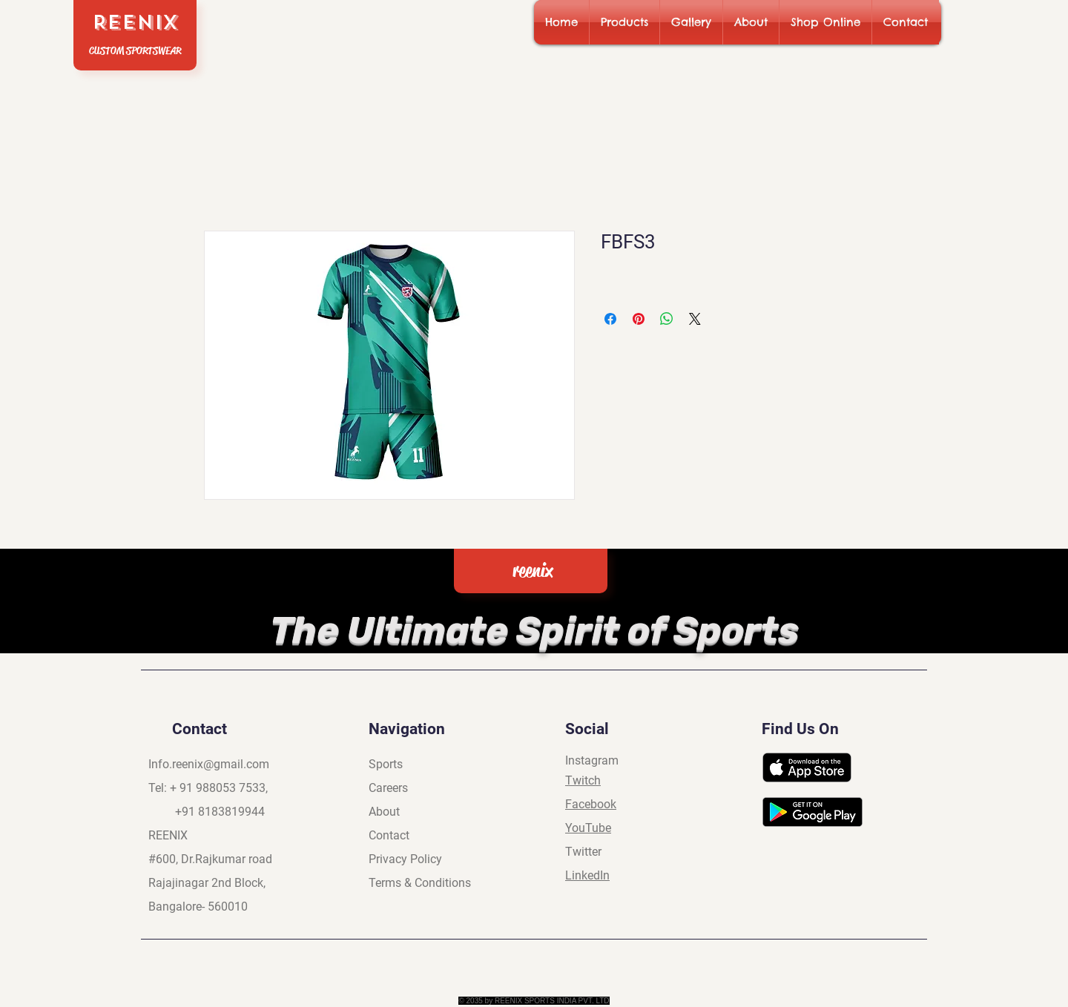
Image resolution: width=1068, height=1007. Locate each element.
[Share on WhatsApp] (667, 319)
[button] (624, 22)
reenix (532, 570)
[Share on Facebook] (610, 319)
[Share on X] (695, 319)
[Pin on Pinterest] (638, 319)
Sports (386, 764)
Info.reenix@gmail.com (208, 764)
